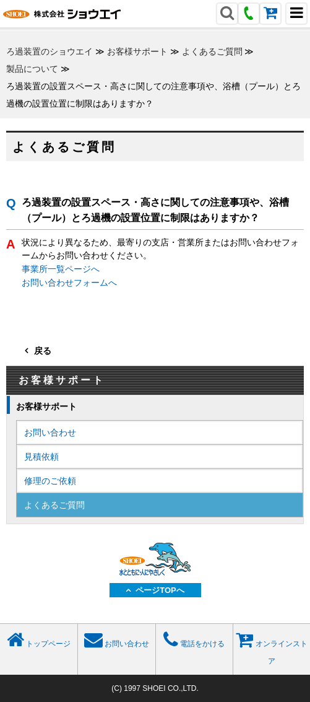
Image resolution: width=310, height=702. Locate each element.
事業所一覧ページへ (61, 269)
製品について (32, 69)
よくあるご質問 (212, 51)
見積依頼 (41, 457)
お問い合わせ (50, 432)
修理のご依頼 (50, 481)
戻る (42, 351)
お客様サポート (137, 51)
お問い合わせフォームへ (69, 282)
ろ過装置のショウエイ (49, 51)
